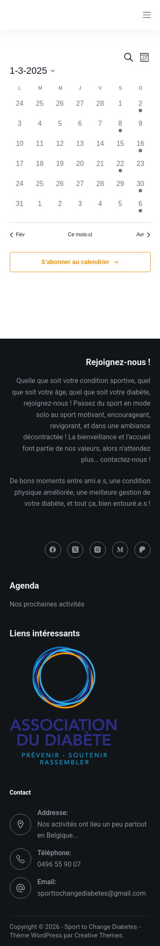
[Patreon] (142, 550)
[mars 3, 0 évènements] (20, 129)
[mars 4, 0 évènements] (40, 129)
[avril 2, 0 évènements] (60, 209)
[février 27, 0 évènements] (80, 109)
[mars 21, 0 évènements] (100, 169)
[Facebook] (53, 550)
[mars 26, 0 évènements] (60, 189)
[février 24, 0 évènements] (20, 109)
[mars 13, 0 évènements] (80, 149)
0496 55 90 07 (59, 864)
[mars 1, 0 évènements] (120, 109)
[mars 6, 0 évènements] (80, 129)
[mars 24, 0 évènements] (20, 189)
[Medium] (120, 550)
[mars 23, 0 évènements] (140, 169)
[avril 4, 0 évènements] (100, 209)
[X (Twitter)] (75, 550)
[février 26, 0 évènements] (60, 109)
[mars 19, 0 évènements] (60, 169)
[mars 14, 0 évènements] (100, 149)
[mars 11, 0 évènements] (40, 149)
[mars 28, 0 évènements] (100, 189)
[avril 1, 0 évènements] (40, 209)
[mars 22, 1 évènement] (120, 169)
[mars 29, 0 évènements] (120, 189)
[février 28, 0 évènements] (100, 109)
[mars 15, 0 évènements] (120, 149)
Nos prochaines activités (47, 604)
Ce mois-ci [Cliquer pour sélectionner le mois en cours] (80, 235)
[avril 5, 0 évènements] (120, 209)
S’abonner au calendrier (75, 261)
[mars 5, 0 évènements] (60, 129)
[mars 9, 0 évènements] (140, 129)
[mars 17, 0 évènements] (20, 169)
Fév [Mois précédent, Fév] (17, 235)
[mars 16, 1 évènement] (140, 149)
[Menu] (147, 15)
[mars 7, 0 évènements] (100, 129)
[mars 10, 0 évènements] (20, 149)
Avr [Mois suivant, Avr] (144, 235)
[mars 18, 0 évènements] (40, 169)
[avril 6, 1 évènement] (140, 209)
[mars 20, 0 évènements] (80, 169)
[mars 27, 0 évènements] (80, 189)
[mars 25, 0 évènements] (40, 189)
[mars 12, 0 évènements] (60, 149)
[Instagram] (98, 550)
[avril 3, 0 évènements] (80, 209)
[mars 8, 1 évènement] (120, 129)
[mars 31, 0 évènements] (20, 209)
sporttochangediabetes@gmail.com (92, 893)
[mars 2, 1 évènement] (140, 109)
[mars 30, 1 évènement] (140, 189)
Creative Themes (98, 935)
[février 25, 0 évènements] (40, 109)
